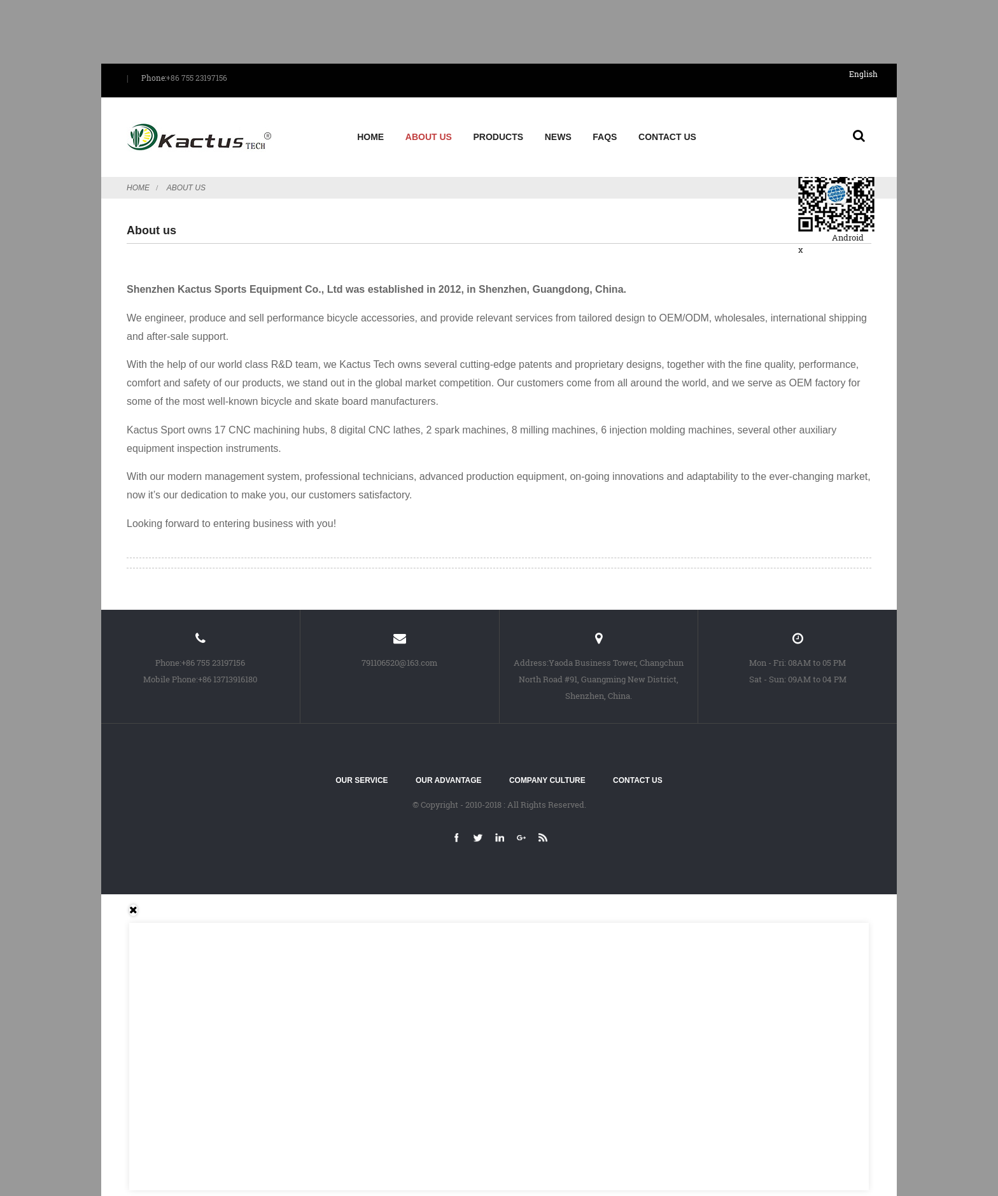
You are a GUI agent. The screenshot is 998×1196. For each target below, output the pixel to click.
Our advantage (449, 780)
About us (428, 137)
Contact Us (667, 137)
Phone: (153, 78)
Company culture (547, 780)
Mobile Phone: (170, 679)
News (558, 137)
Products (499, 137)
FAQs (605, 137)
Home (370, 137)
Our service (361, 780)
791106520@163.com (399, 662)
